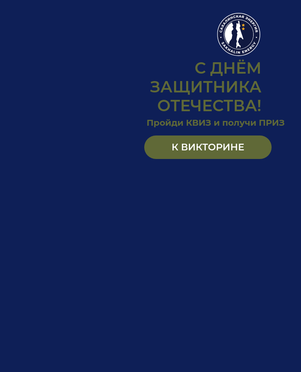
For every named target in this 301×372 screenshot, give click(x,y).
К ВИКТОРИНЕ (208, 147)
